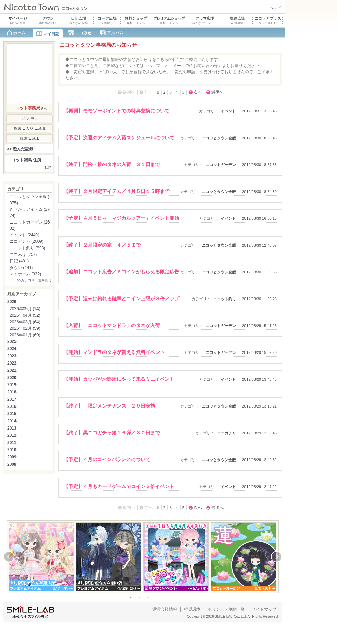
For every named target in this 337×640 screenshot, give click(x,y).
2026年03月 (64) (25, 321)
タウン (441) (21, 267)
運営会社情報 (164, 609)
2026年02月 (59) (25, 328)
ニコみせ (83, 33)
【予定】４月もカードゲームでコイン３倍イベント (119, 486)
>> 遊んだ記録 (20, 149)
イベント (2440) (24, 234)
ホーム (19, 33)
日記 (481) (19, 261)
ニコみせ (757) (23, 254)
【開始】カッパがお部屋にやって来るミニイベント (119, 379)
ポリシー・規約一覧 (226, 609)
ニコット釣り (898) (27, 248)
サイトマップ (264, 609)
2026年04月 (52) (25, 315)
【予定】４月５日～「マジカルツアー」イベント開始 (121, 218)
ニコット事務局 (25, 108)
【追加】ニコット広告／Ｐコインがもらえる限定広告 (121, 271)
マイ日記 (51, 34)
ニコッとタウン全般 (219, 138)
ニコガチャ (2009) (26, 241)
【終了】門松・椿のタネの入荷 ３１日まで (112, 164)
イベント (228, 111)
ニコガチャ (226, 433)
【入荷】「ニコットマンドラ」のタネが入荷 (112, 325)
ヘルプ (275, 8)
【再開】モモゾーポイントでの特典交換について (117, 110)
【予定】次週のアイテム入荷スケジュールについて (119, 137)
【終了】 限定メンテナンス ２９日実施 (109, 406)
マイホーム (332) (25, 274)
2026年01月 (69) (25, 335)
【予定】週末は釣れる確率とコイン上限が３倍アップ (121, 298)
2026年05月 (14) (25, 308)
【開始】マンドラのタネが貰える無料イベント (114, 352)
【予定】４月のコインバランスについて (107, 459)
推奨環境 (192, 609)
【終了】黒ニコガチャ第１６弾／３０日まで (112, 432)
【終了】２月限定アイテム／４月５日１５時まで (117, 191)
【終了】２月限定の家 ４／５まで (102, 245)
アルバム (115, 33)
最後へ (217, 92)
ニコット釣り (224, 299)
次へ (198, 92)
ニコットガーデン (221, 165)
